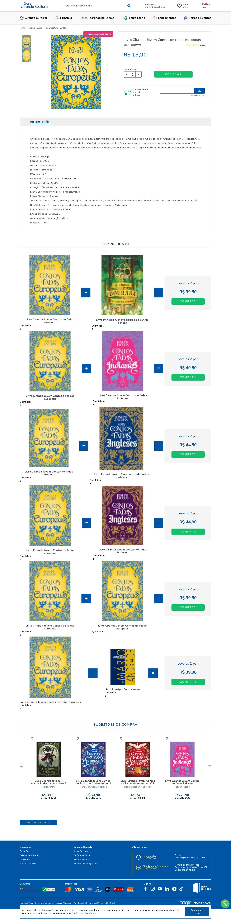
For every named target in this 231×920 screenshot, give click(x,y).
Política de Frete (81, 859)
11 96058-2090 (149, 868)
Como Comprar (81, 851)
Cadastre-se (159, 7)
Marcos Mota (49, 787)
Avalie (202, 45)
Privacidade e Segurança (85, 863)
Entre (147, 7)
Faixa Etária (133, 18)
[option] (27, 42)
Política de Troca (82, 855)
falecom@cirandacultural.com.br (190, 857)
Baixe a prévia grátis (99, 34)
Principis (63, 18)
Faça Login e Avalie (38, 822)
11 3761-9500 (149, 858)
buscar (129, 6)
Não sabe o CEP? (197, 95)
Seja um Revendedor (29, 855)
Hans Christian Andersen (93, 787)
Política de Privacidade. (84, 913)
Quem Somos (26, 851)
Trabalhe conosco (28, 863)
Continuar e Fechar (197, 912)
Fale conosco (26, 859)
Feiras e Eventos (197, 18)
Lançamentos (164, 18)
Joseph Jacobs (182, 787)
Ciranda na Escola (97, 18)
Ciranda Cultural (33, 18)
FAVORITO (32, 738)
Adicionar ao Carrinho (188, 301)
